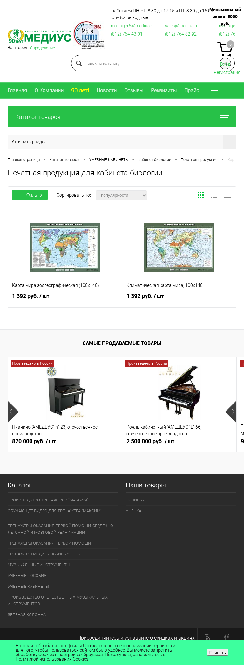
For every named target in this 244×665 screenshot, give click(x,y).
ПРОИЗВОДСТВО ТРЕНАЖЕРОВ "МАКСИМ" (48, 500)
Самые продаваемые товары (122, 343)
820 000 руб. (65, 444)
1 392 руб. (65, 299)
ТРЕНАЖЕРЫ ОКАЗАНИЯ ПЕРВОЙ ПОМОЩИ (49, 543)
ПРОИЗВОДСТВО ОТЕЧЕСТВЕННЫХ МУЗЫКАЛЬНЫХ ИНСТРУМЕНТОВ (58, 600)
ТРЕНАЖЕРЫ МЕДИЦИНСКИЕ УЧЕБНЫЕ (45, 554)
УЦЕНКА (133, 510)
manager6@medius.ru (133, 25)
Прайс (191, 90)
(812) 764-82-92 (181, 34)
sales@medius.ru (182, 25)
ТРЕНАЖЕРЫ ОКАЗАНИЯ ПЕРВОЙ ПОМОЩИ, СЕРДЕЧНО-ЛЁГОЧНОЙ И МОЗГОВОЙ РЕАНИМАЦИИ (61, 529)
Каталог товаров (122, 116)
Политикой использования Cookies (52, 659)
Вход (225, 64)
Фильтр (30, 195)
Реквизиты (164, 90)
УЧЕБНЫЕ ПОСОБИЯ (27, 575)
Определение (42, 47)
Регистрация (227, 72)
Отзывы (133, 90)
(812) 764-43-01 (127, 34)
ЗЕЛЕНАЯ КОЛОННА (27, 614)
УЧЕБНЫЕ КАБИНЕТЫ (28, 586)
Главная (17, 90)
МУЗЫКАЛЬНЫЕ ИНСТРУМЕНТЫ (39, 564)
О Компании (49, 90)
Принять (217, 652)
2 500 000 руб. (179, 444)
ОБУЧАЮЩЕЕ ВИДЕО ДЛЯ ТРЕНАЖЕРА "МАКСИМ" (55, 510)
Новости (107, 90)
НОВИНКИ (135, 500)
